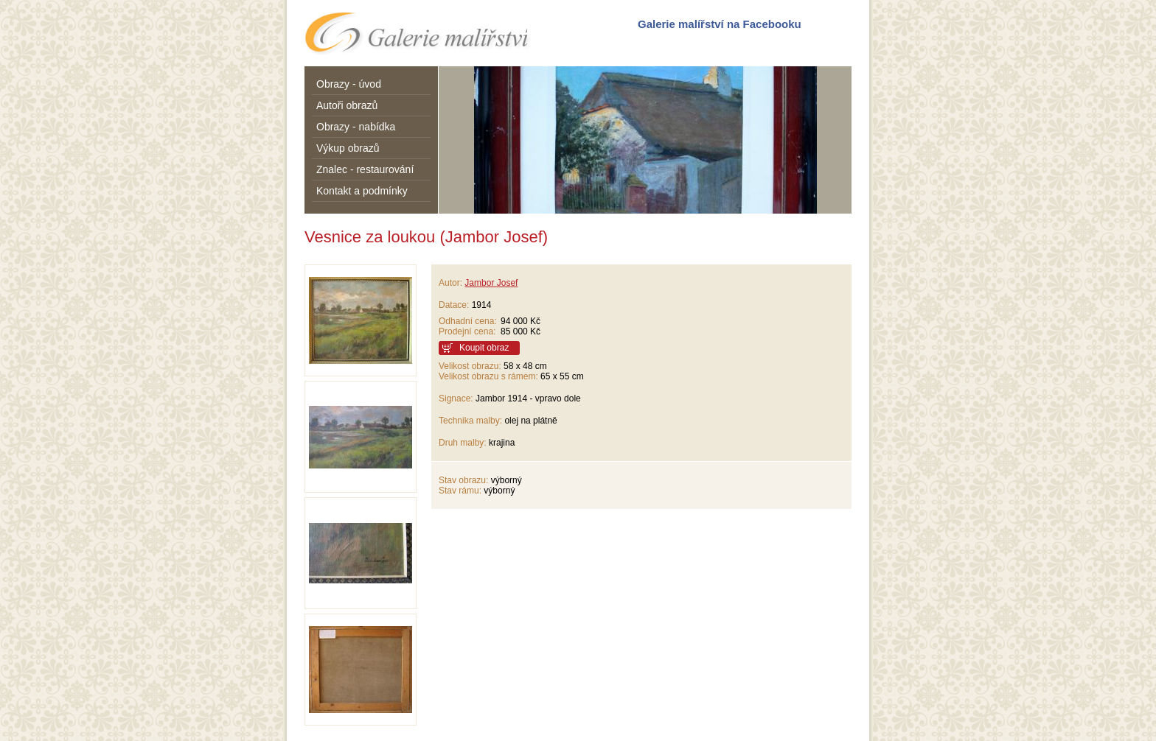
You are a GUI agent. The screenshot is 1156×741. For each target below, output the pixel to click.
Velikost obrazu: (470, 366)
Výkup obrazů (348, 148)
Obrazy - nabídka (355, 127)
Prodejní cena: (470, 331)
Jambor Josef (491, 283)
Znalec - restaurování (365, 169)
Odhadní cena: (468, 321)
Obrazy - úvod (348, 84)
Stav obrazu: (463, 480)
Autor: (450, 283)
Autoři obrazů (346, 105)
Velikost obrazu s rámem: (488, 376)
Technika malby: (470, 420)
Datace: (454, 305)
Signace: (456, 398)
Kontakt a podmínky (362, 191)
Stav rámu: (460, 490)
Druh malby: (463, 443)
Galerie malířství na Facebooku (719, 24)
